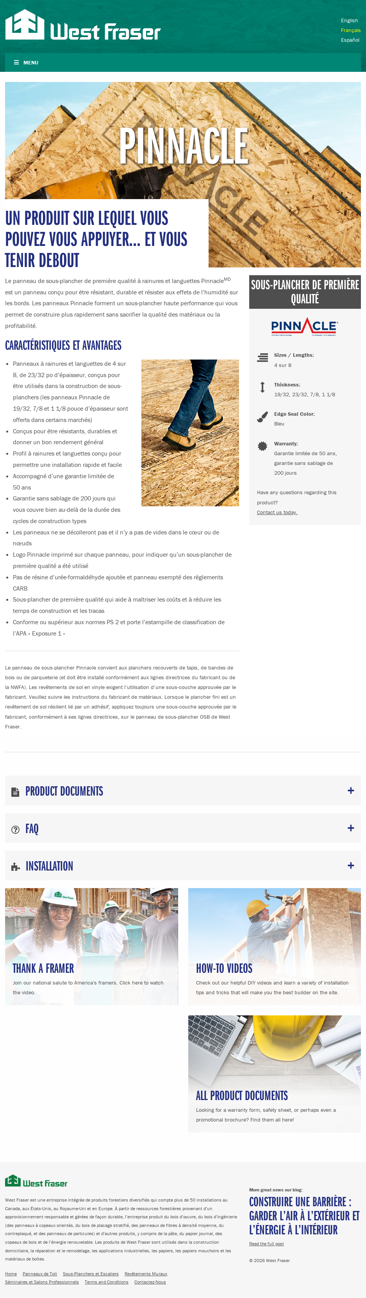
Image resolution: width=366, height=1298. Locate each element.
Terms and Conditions (107, 1282)
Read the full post (266, 1243)
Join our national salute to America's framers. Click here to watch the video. (91, 977)
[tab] (183, 790)
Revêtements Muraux (146, 1274)
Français (351, 30)
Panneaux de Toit (40, 1274)
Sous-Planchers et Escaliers (91, 1274)
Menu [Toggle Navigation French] (25, 62)
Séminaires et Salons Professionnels (42, 1282)
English (349, 20)
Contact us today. (277, 512)
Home (11, 1274)
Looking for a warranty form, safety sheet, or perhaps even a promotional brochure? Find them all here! (275, 1104)
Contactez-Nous (150, 1282)
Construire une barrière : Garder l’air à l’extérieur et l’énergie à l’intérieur (304, 1215)
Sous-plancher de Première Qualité (305, 291)
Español (350, 39)
